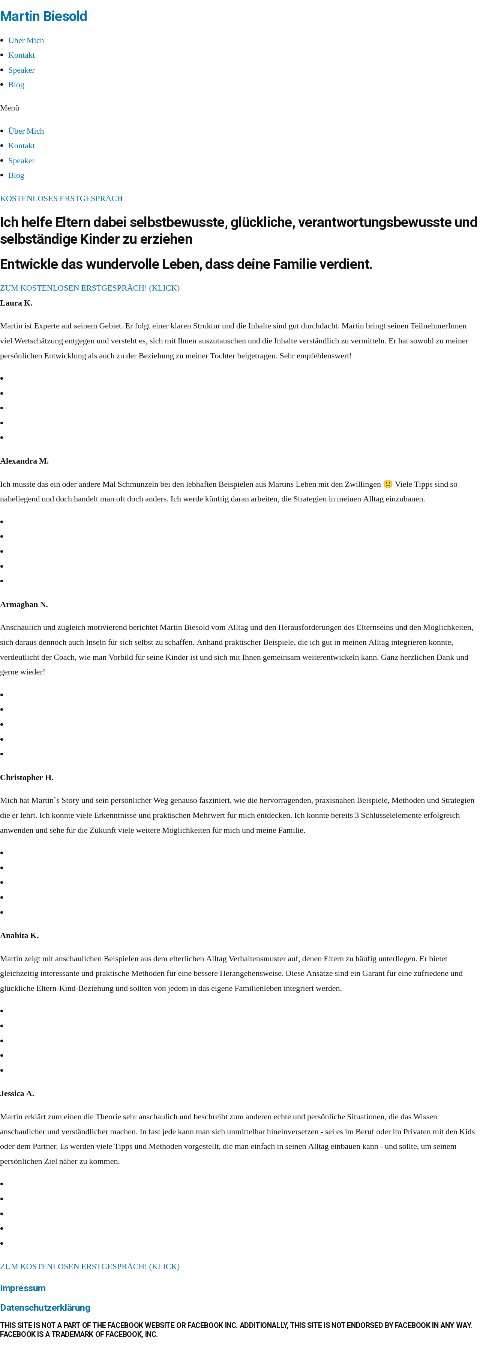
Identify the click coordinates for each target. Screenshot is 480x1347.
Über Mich (26, 40)
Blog (16, 84)
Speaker (21, 70)
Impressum (23, 1288)
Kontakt (21, 55)
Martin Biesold (43, 16)
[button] (240, 108)
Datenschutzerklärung (45, 1307)
